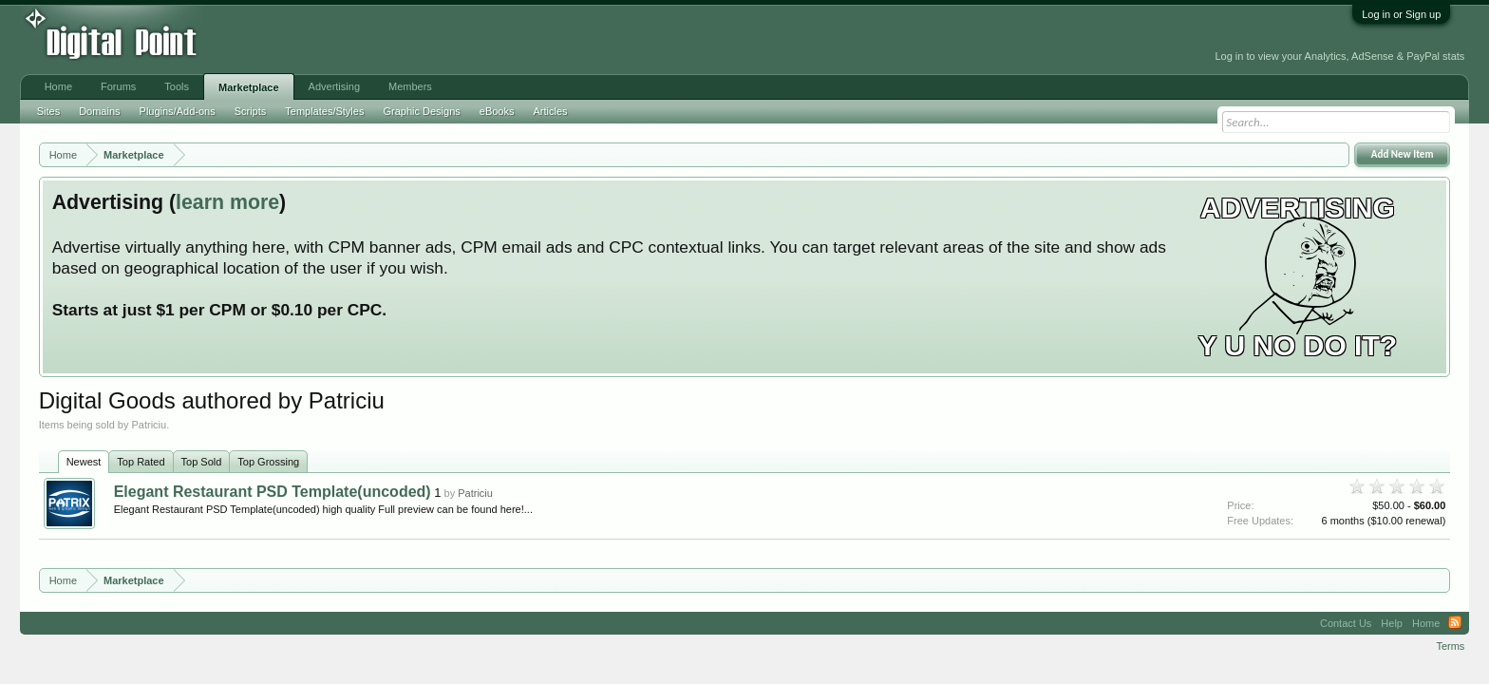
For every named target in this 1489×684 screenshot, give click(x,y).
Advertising (334, 86)
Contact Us (1345, 623)
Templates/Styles (324, 111)
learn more (227, 202)
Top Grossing (268, 461)
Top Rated (140, 461)
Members (410, 86)
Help (1392, 623)
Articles (550, 111)
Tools (176, 86)
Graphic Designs (421, 111)
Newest (84, 461)
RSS (1454, 623)
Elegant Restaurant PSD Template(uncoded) (272, 492)
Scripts (251, 111)
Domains (99, 111)
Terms (1450, 646)
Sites (48, 111)
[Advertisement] (432, 39)
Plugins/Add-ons (178, 111)
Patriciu (475, 493)
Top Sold (201, 461)
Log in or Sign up (1401, 14)
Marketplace (248, 87)
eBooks (497, 111)
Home (58, 86)
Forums (118, 86)
